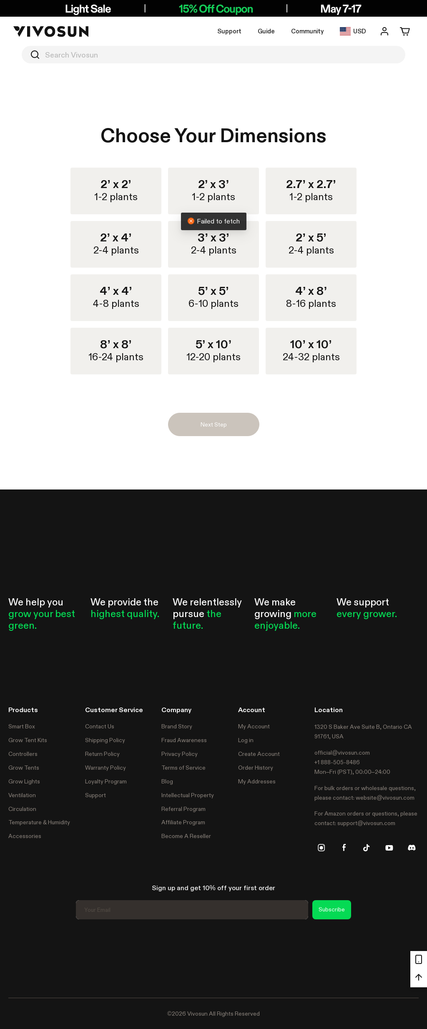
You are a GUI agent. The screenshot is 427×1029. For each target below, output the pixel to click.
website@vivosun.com (385, 797)
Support (229, 31)
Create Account (259, 753)
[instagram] (321, 848)
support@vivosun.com (366, 823)
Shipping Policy (105, 740)
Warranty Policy (105, 767)
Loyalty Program (106, 781)
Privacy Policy (179, 753)
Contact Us (99, 726)
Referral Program (183, 809)
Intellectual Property (187, 795)
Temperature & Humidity (39, 822)
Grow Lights (24, 781)
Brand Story (176, 726)
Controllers (23, 753)
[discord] (411, 848)
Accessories (24, 836)
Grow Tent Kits (27, 740)
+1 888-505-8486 (337, 762)
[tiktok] (366, 848)
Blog (167, 781)
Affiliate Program (183, 822)
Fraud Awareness (184, 740)
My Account (254, 726)
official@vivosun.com (342, 752)
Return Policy (102, 753)
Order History (255, 767)
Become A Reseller (186, 836)
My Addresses (257, 781)
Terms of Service (183, 767)
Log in (246, 740)
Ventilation (22, 795)
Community (307, 31)
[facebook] (344, 848)
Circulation (22, 809)
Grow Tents (23, 767)
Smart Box (21, 726)
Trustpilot (20, 957)
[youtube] (389, 848)
